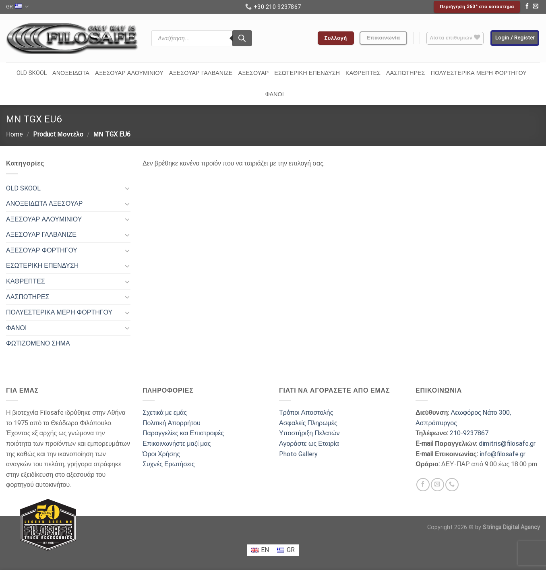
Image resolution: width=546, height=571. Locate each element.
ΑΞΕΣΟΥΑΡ (253, 73)
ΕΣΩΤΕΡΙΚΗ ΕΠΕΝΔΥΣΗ (307, 73)
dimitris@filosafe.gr (507, 443)
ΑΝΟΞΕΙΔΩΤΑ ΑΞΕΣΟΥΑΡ (44, 203)
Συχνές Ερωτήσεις (168, 464)
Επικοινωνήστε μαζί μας (177, 443)
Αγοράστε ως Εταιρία (309, 443)
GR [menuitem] (291, 550)
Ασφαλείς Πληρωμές (308, 423)
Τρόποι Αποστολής (306, 412)
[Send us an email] (535, 7)
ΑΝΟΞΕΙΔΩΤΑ (70, 73)
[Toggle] (127, 188)
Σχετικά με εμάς (165, 412)
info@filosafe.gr (502, 454)
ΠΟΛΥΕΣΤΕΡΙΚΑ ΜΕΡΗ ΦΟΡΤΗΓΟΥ (479, 73)
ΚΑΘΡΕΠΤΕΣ (363, 73)
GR (17, 6)
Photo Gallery (298, 454)
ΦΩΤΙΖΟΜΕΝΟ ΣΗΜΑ (38, 343)
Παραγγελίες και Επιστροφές (183, 433)
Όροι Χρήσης (161, 454)
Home (14, 134)
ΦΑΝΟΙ (274, 94)
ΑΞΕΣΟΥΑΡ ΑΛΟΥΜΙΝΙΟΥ (129, 73)
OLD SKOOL (32, 73)
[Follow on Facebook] (527, 7)
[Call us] (452, 484)
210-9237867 (469, 433)
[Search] (242, 38)
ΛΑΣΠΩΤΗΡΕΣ (405, 73)
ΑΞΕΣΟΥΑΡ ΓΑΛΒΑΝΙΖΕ (201, 73)
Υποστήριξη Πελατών (309, 433)
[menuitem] (260, 550)
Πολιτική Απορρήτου (172, 423)
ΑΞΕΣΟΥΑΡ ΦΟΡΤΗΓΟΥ (41, 250)
